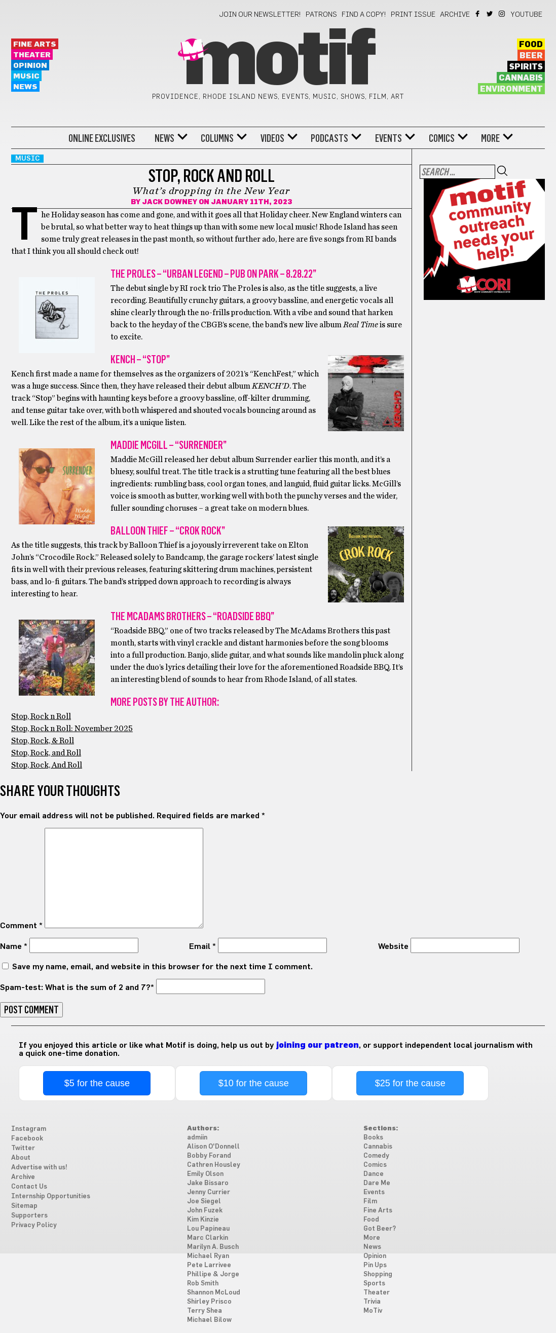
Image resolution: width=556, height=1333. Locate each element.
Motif (278, 60)
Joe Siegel (204, 1201)
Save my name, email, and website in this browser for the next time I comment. (162, 967)
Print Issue (413, 14)
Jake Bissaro (208, 1183)
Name (13, 946)
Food (531, 45)
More (490, 138)
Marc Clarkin (207, 1238)
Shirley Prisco (209, 1302)
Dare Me (376, 1183)
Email (202, 946)
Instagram (502, 14)
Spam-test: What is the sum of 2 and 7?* (77, 987)
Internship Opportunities (50, 1196)
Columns (217, 138)
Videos (272, 138)
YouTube (526, 14)
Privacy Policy (34, 1225)
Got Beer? (379, 1229)
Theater (32, 55)
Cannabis (521, 78)
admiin (197, 1137)
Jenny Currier (208, 1192)
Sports (374, 1283)
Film (370, 1201)
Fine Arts (34, 44)
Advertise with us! (39, 1167)
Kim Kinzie (203, 1219)
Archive (455, 14)
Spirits (526, 67)
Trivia (372, 1302)
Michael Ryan (208, 1256)
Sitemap (24, 1206)
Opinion (30, 65)
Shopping (377, 1274)
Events (388, 138)
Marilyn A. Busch (213, 1247)
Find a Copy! (364, 14)
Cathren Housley (213, 1165)
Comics (442, 138)
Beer (531, 56)
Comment (21, 926)
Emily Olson (205, 1174)
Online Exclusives (101, 138)
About (20, 1158)
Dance (373, 1174)
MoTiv (372, 1311)
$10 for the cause (253, 1083)
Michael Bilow (209, 1320)
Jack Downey (169, 202)
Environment (511, 89)
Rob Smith (202, 1283)
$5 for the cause (97, 1083)
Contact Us (29, 1187)
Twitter (490, 14)
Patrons (321, 14)
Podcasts (329, 138)
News (25, 87)
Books (373, 1137)
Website (393, 946)
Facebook (478, 14)
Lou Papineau (208, 1229)
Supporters (29, 1215)
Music (26, 76)
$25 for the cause (410, 1083)
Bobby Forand (209, 1156)
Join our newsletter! (260, 14)
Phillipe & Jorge (213, 1274)
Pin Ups (375, 1265)
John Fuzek (205, 1210)
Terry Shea (204, 1311)
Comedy (376, 1156)
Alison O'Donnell (213, 1147)
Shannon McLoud (213, 1292)
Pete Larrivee (209, 1265)
